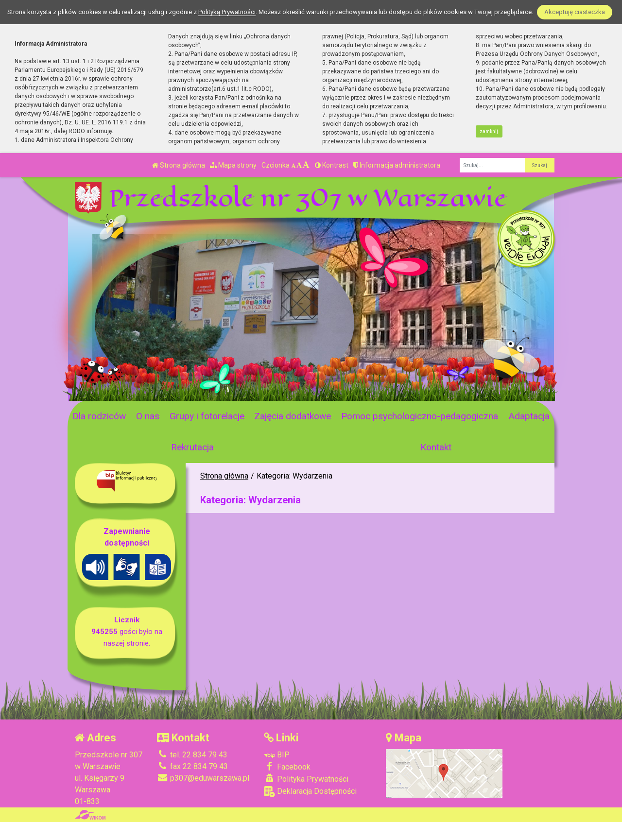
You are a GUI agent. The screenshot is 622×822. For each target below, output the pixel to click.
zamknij (489, 131)
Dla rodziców (99, 416)
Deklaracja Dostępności (310, 791)
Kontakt (435, 447)
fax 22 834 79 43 (192, 766)
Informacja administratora (396, 165)
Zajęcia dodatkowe (292, 416)
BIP (277, 754)
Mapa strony (233, 165)
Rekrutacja (192, 447)
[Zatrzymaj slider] (224, 390)
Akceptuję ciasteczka (574, 12)
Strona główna (178, 165)
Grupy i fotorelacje (207, 416)
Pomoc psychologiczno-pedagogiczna (419, 416)
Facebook (287, 766)
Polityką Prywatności (227, 12)
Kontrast (331, 165)
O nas (147, 416)
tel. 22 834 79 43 (192, 754)
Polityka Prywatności (306, 779)
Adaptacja (529, 416)
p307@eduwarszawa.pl (203, 778)
